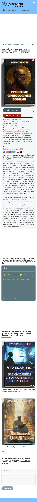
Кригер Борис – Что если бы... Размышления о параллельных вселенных (18, 390)
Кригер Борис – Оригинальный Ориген (15, 447)
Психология (16, 119)
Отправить (7, 488)
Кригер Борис (13, 125)
